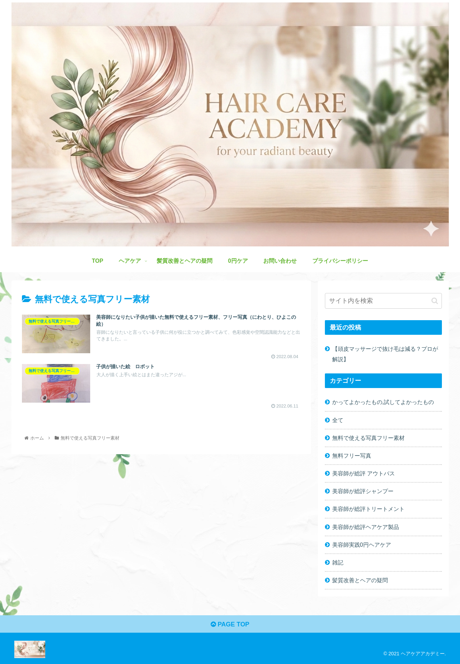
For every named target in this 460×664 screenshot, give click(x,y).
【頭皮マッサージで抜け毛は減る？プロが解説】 (385, 354)
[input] (383, 301)
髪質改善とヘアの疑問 (360, 580)
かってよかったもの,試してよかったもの (383, 402)
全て (337, 420)
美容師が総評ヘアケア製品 (365, 527)
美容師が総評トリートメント (368, 509)
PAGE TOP (230, 624)
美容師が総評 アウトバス (363, 473)
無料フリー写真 (351, 455)
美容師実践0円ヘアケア (361, 545)
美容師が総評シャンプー (362, 491)
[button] (435, 301)
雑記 (337, 562)
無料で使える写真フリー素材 (368, 438)
